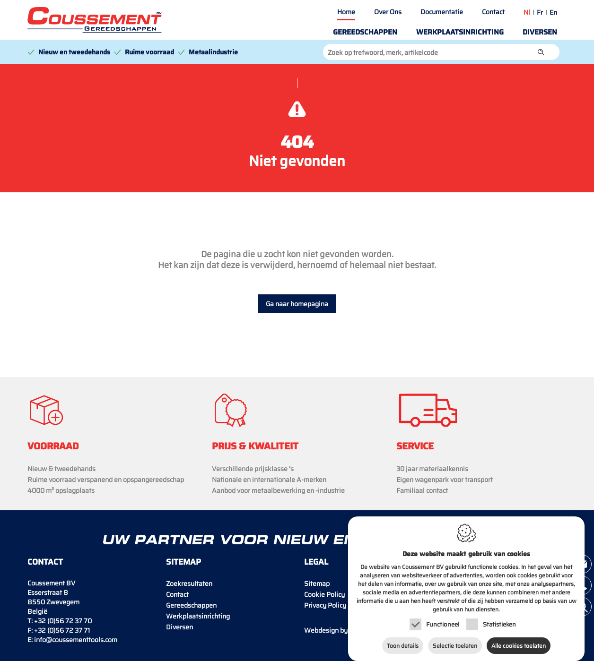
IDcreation (342, 630)
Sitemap (317, 583)
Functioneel (442, 622)
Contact (493, 12)
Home (346, 12)
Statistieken (499, 622)
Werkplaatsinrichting (460, 32)
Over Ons (388, 12)
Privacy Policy (325, 605)
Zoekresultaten (189, 583)
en (553, 12)
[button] (541, 52)
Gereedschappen (365, 32)
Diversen (540, 32)
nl (527, 12)
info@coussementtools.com (75, 640)
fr (540, 12)
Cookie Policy (324, 594)
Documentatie (441, 12)
